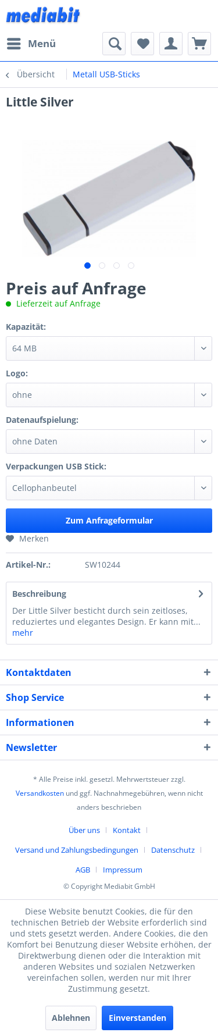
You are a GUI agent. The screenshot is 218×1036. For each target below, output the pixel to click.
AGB (83, 869)
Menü (31, 42)
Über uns (84, 830)
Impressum (122, 869)
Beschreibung (39, 593)
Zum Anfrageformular (109, 520)
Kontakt (127, 830)
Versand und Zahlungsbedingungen (76, 850)
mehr (22, 632)
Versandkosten (40, 793)
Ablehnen (71, 1017)
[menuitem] (31, 43)
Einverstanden (137, 1017)
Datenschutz (173, 850)
